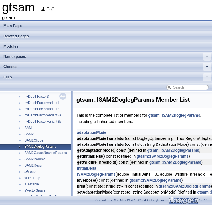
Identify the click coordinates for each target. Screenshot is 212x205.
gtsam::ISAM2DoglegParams (174, 115)
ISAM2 (28, 134)
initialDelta (86, 168)
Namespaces (107, 57)
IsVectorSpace (34, 190)
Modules (11, 46)
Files (107, 77)
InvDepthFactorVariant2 (41, 109)
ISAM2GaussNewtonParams (45, 153)
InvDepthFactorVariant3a (42, 115)
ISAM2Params (34, 159)
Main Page (12, 26)
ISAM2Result (33, 165)
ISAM (27, 128)
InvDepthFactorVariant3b (42, 122)
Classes (107, 67)
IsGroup (29, 172)
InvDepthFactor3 (36, 97)
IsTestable (31, 184)
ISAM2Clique (33, 140)
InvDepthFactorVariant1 (41, 103)
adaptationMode (91, 132)
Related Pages (16, 36)
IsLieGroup (31, 178)
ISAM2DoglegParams (39, 147)
